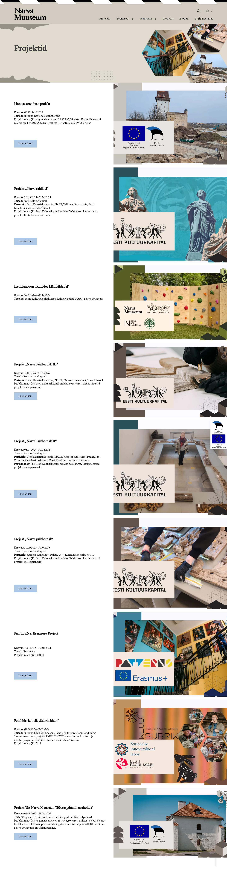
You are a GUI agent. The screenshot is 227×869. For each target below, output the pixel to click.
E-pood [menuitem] (184, 19)
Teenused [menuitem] (122, 19)
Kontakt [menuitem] (168, 19)
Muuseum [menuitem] (146, 19)
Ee (207, 11)
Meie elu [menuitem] (104, 19)
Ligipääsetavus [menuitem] (204, 19)
